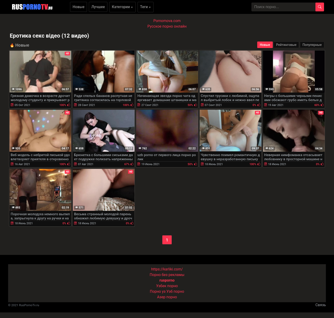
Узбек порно (167, 286)
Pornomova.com (167, 21)
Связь (320, 305)
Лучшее (98, 7)
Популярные (312, 45)
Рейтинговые (286, 45)
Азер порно (167, 297)
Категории (122, 7)
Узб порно (175, 291)
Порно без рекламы (167, 275)
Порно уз (158, 291)
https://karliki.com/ (167, 269)
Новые (78, 7)
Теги (145, 7)
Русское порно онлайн (167, 26)
